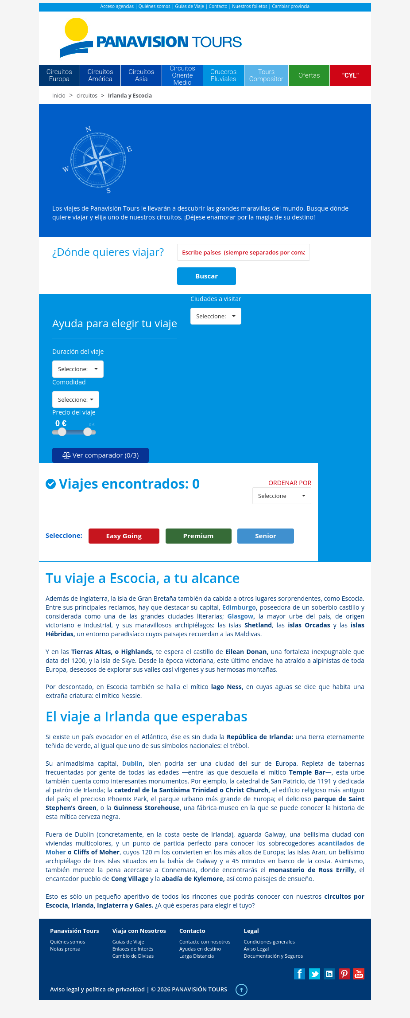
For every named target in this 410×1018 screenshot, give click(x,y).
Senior (265, 535)
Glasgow (240, 616)
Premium (198, 535)
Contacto (218, 6)
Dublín (132, 763)
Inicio (59, 95)
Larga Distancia (196, 955)
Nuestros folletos (249, 6)
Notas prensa (65, 948)
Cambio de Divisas (133, 955)
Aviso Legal (256, 948)
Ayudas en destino (200, 948)
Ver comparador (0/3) (100, 454)
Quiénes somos (154, 6)
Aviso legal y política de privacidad (97, 989)
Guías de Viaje (189, 6)
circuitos (87, 95)
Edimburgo (239, 607)
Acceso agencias (117, 6)
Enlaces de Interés (133, 948)
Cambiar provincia (290, 6)
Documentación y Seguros (273, 955)
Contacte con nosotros (205, 941)
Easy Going (124, 535)
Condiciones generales (269, 941)
